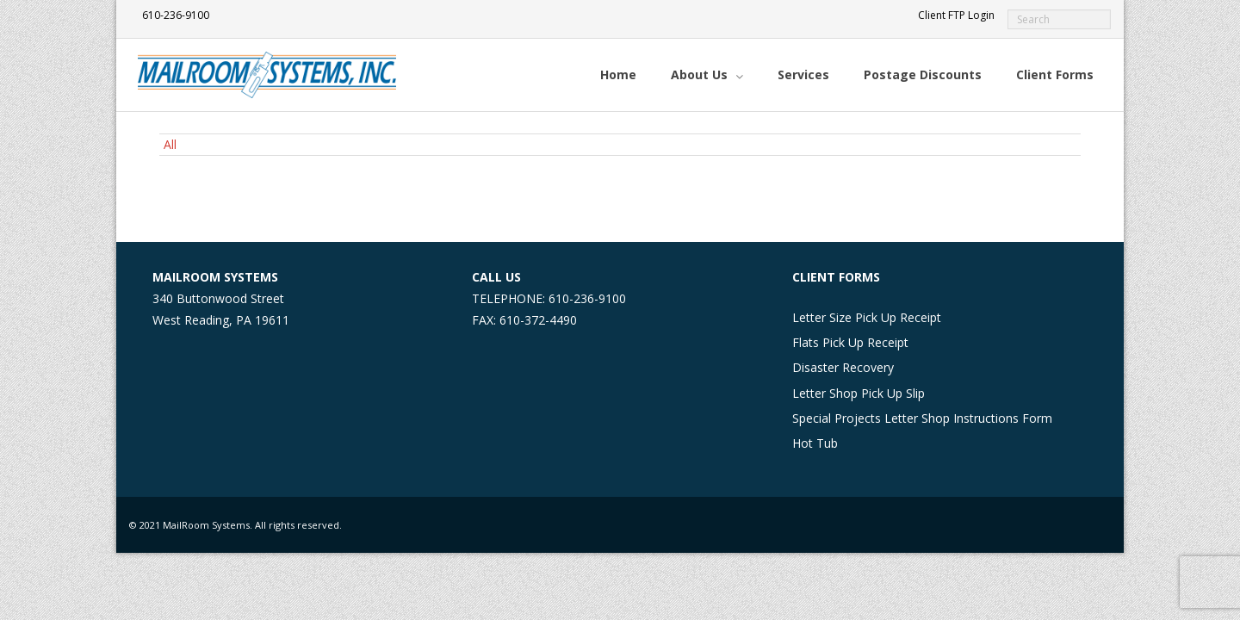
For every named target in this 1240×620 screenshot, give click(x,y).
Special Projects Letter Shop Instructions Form (922, 418)
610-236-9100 (175, 15)
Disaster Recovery (843, 367)
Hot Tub (815, 443)
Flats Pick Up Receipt (850, 342)
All (170, 144)
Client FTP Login (956, 15)
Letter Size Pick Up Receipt (866, 317)
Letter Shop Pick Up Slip (858, 393)
